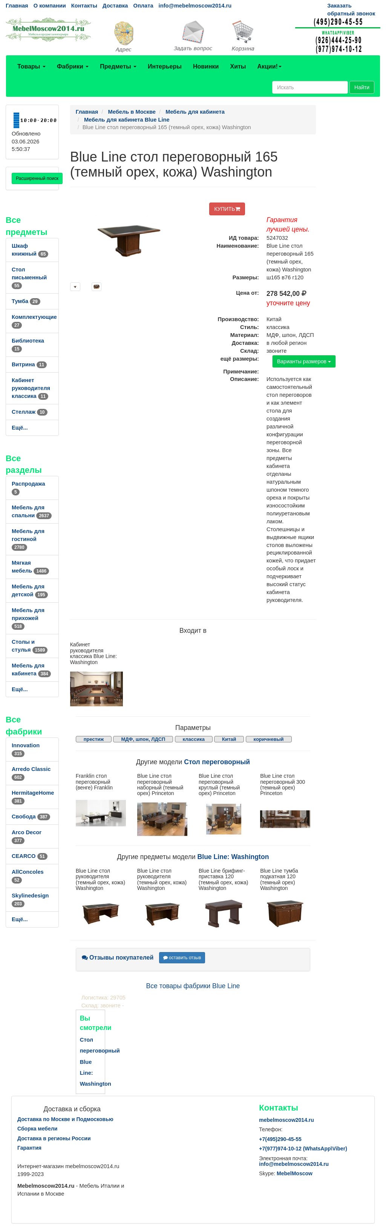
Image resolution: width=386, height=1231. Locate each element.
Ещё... (20, 428)
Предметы (118, 66)
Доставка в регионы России (54, 1138)
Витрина (29, 364)
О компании (50, 6)
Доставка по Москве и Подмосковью (65, 1119)
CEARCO (29, 856)
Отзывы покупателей (118, 957)
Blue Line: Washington (233, 857)
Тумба (26, 301)
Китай (229, 739)
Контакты (84, 6)
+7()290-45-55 (280, 1139)
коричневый (269, 739)
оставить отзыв (182, 957)
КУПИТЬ (227, 209)
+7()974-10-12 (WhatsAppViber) (303, 1149)
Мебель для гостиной (28, 539)
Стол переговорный (217, 762)
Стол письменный (29, 277)
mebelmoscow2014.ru (286, 1120)
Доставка (115, 6)
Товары (31, 66)
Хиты (238, 66)
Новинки (206, 66)
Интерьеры (165, 66)
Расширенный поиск (37, 178)
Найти (361, 87)
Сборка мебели (37, 1129)
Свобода (31, 817)
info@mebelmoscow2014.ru (195, 6)
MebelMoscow (294, 1173)
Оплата (143, 6)
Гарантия (29, 1148)
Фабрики (73, 66)
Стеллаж (29, 412)
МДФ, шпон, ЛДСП (143, 739)
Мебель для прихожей (28, 618)
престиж (94, 739)
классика (194, 739)
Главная (17, 6)
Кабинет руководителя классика (31, 388)
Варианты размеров (304, 361)
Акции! (269, 66)
